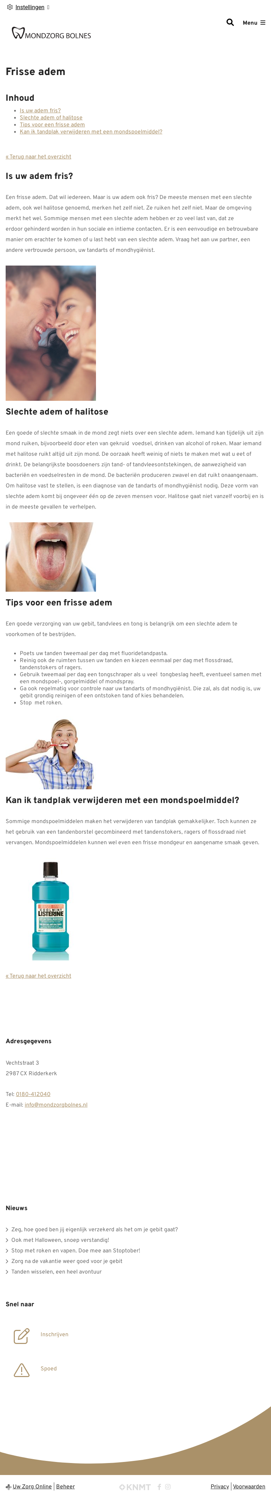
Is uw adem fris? (40, 110)
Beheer (65, 1486)
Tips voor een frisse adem (52, 125)
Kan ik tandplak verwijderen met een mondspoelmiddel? (91, 132)
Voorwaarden (249, 1486)
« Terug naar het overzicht (38, 157)
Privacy (220, 1486)
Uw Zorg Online (32, 1486)
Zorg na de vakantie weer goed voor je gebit (66, 1261)
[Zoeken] (230, 23)
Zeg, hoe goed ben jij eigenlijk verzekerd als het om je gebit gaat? (94, 1229)
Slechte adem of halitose (51, 118)
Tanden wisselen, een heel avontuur (56, 1272)
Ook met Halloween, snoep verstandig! (60, 1240)
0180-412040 (33, 1094)
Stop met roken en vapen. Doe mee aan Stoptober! (75, 1251)
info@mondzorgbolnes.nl (56, 1105)
